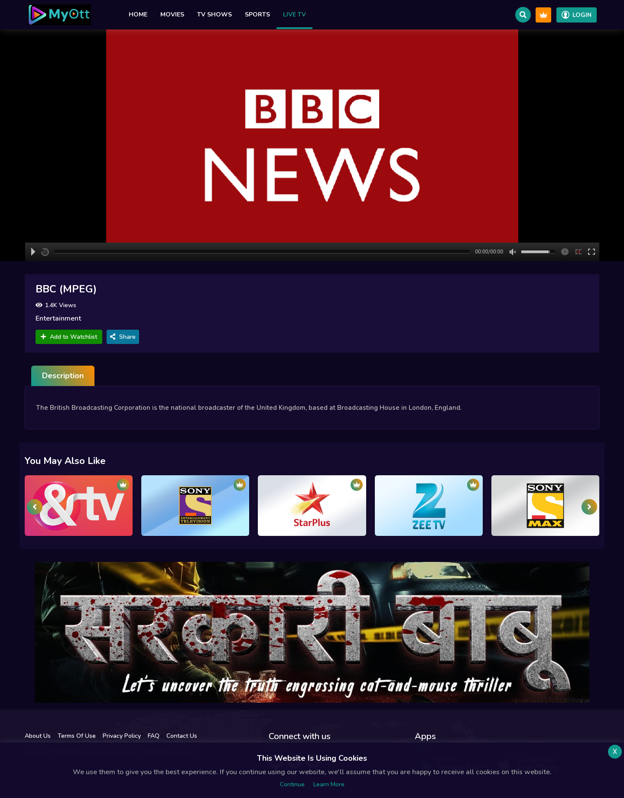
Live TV (294, 14)
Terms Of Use (77, 736)
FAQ (153, 736)
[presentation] (34, 507)
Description (63, 375)
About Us (38, 736)
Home (138, 14)
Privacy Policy (122, 736)
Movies (172, 14)
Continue (292, 784)
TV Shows (214, 14)
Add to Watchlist (69, 337)
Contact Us (181, 736)
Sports (257, 14)
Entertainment (58, 318)
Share (123, 337)
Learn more (328, 784)
